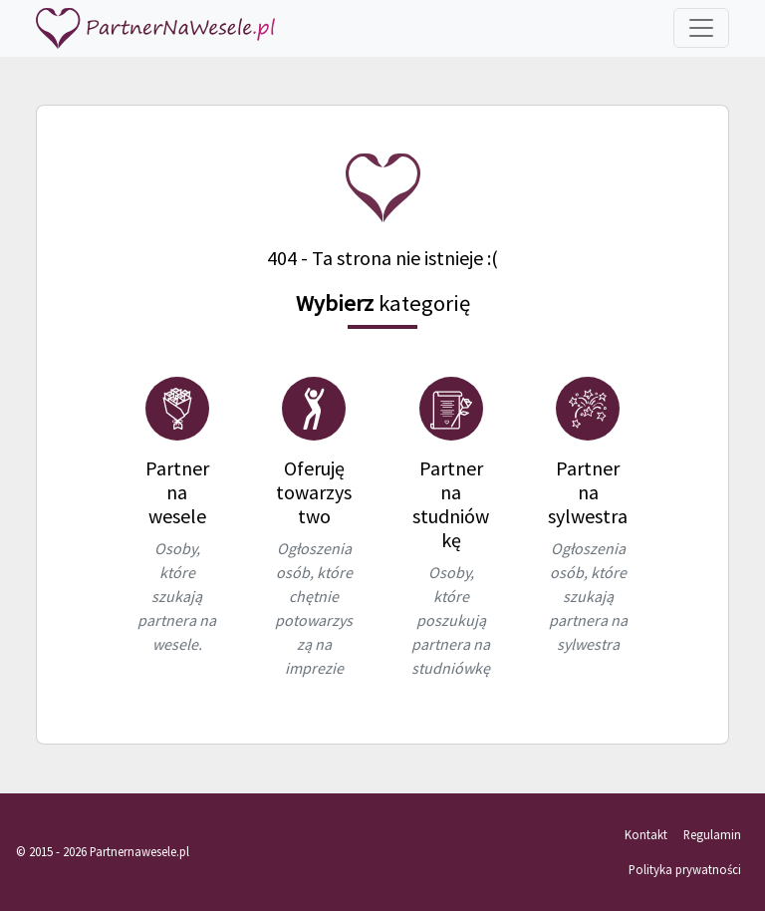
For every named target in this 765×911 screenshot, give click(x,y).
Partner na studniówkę (450, 504)
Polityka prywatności (685, 869)
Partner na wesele (177, 492)
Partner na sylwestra (588, 492)
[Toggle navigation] (701, 28)
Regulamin (712, 834)
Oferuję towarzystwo (314, 492)
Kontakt (646, 834)
